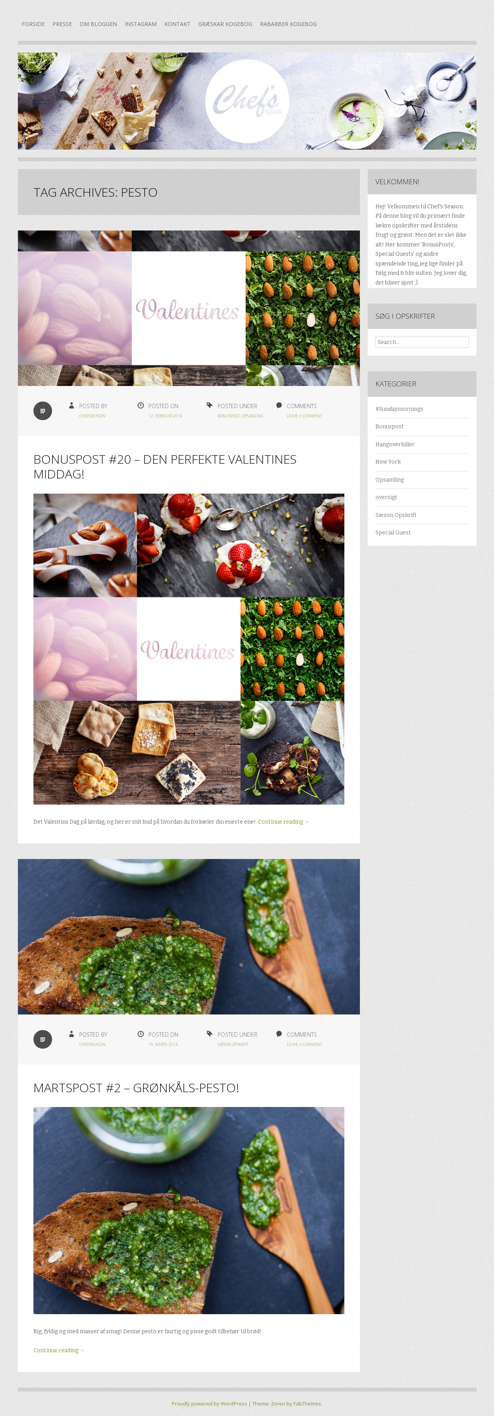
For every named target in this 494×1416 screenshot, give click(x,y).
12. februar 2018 (165, 416)
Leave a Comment (304, 416)
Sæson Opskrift (233, 1044)
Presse (62, 24)
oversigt (386, 497)
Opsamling (253, 416)
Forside (33, 24)
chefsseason (92, 416)
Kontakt (177, 24)
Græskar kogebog (225, 24)
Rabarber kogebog (288, 24)
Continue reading (284, 822)
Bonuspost (229, 416)
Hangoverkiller (395, 444)
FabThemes (307, 1403)
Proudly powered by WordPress (209, 1403)
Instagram (141, 24)
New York (388, 462)
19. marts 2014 (163, 1044)
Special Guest (393, 532)
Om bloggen (98, 24)
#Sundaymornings (399, 409)
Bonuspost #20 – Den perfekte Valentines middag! (165, 466)
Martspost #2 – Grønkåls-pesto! (136, 1087)
